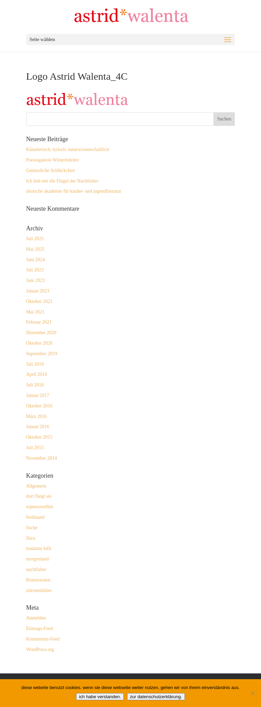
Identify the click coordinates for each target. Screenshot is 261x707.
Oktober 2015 (39, 437)
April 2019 (36, 374)
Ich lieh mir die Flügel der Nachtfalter (62, 181)
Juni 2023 (35, 280)
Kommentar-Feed (42, 639)
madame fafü (38, 548)
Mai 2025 (35, 249)
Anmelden (36, 617)
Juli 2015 (35, 447)
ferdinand (35, 517)
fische (31, 527)
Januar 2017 (37, 395)
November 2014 (41, 458)
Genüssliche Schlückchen (50, 170)
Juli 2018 (35, 384)
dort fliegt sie (39, 496)
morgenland (37, 558)
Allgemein (36, 486)
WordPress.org (40, 649)
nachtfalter (36, 569)
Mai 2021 (35, 311)
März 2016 (36, 416)
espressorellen (39, 506)
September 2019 (41, 353)
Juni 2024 (35, 259)
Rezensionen (38, 579)
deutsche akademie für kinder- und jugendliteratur (73, 191)
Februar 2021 (39, 322)
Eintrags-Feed (39, 628)
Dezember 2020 (41, 332)
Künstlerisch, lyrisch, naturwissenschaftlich (67, 149)
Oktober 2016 (39, 405)
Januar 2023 (37, 290)
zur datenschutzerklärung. (156, 696)
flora (30, 538)
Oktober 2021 (39, 301)
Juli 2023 (35, 269)
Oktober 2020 (39, 343)
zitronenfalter (39, 590)
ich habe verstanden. (100, 696)
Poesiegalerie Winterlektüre (52, 160)
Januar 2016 (37, 426)
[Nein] (252, 693)
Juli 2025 (35, 238)
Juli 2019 (35, 364)
